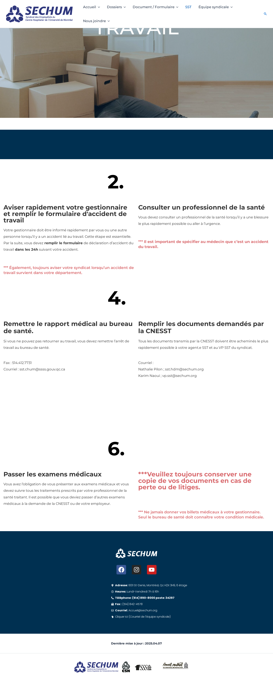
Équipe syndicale (215, 7)
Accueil (91, 7)
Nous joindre (96, 21)
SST (188, 7)
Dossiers (116, 7)
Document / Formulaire (155, 7)
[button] (98, 7)
